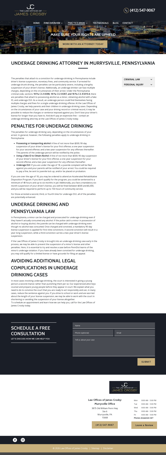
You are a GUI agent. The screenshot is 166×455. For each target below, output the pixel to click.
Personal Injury (133, 84)
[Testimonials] (101, 23)
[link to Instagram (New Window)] (23, 440)
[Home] (36, 23)
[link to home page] (30, 10)
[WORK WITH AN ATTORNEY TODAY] (83, 44)
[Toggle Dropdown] (63, 23)
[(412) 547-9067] (105, 425)
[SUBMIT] (146, 362)
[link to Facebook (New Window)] (15, 440)
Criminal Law (132, 79)
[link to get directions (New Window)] (105, 413)
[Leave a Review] (144, 425)
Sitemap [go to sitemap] (95, 448)
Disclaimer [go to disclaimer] (108, 448)
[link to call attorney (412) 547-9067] (139, 10)
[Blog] (115, 23)
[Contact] (128, 23)
